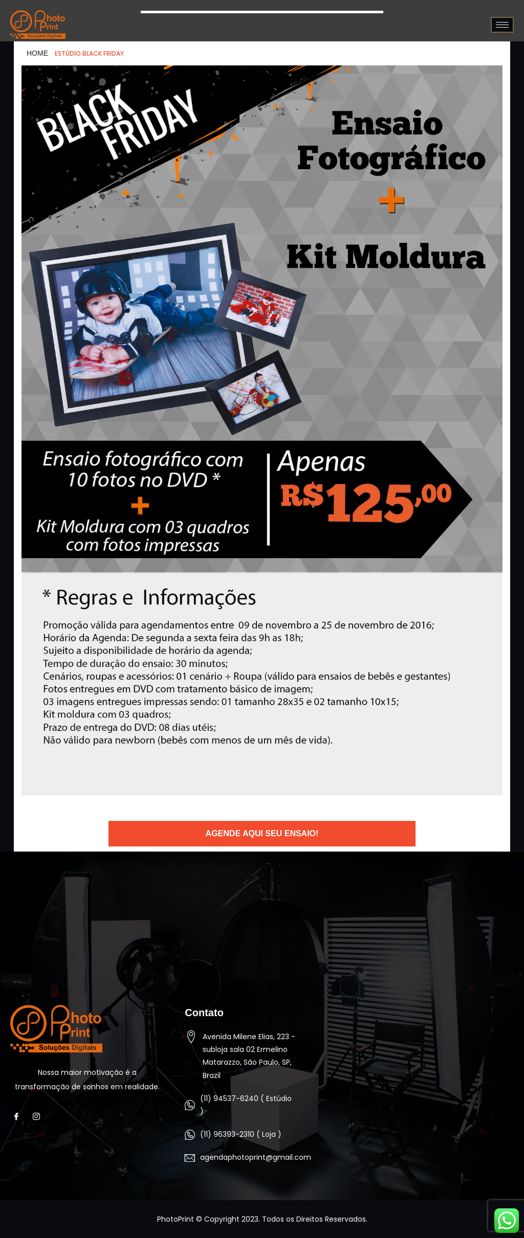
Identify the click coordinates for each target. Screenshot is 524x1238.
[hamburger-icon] (502, 25)
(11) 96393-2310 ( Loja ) (240, 1134)
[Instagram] (39, 1117)
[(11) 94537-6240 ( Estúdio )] (190, 1105)
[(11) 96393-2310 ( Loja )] (190, 1135)
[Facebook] (19, 1117)
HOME (37, 53)
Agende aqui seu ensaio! (262, 833)
